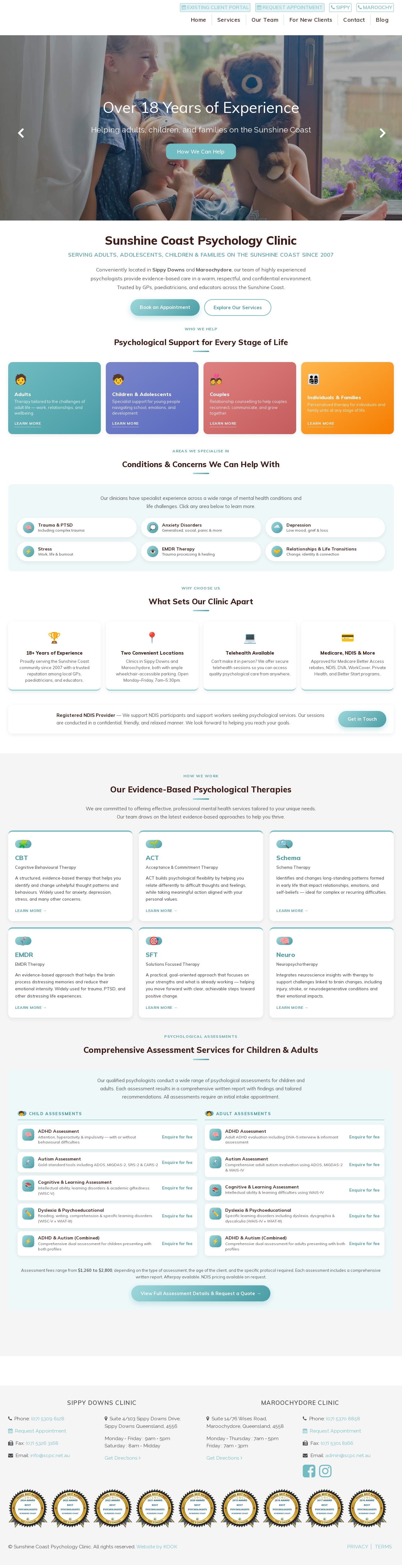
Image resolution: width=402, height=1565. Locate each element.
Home (198, 31)
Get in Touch (362, 719)
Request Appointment (258, 9)
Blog (382, 31)
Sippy (321, 9)
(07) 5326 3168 (42, 1443)
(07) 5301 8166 (337, 1443)
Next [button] (381, 133)
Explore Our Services (238, 307)
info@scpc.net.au (50, 1455)
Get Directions (123, 1458)
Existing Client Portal (171, 9)
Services (229, 31)
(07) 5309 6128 (47, 1419)
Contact (354, 31)
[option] (201, 128)
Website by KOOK (156, 1547)
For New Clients (311, 31)
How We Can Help (201, 151)
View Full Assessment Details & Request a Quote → (201, 1293)
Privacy (357, 1547)
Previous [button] (20, 133)
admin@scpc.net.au (348, 1455)
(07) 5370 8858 (343, 1419)
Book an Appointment (165, 307)
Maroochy (369, 9)
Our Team (265, 31)
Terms (383, 1547)
